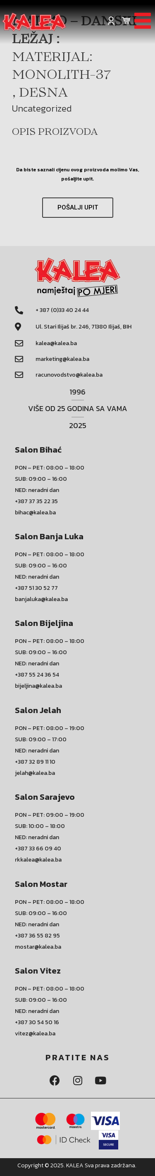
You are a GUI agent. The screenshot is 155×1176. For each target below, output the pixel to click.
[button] (77, 207)
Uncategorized (42, 108)
